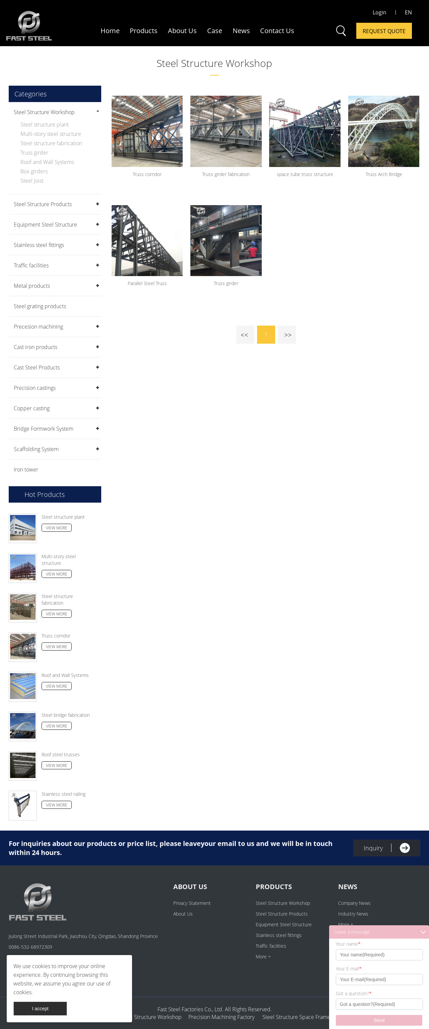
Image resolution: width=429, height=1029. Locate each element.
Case (214, 30)
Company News (354, 903)
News (241, 30)
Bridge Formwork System (43, 428)
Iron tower (26, 469)
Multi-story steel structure (50, 134)
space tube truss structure (305, 174)
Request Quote (384, 31)
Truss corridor (56, 635)
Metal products (32, 285)
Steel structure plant (44, 124)
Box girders (34, 171)
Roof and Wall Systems (47, 162)
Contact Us (277, 30)
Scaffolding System (36, 449)
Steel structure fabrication (51, 143)
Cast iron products (35, 347)
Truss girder (34, 152)
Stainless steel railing (63, 794)
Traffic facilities (31, 265)
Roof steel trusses (61, 754)
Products (144, 30)
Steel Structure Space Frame (294, 1017)
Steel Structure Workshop (214, 63)
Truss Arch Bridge (384, 174)
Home (110, 30)
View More (56, 528)
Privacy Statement (192, 903)
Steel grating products (40, 306)
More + (263, 956)
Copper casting (32, 408)
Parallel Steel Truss (147, 283)
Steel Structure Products (43, 204)
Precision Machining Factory (221, 1017)
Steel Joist (32, 180)
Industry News (353, 914)
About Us (182, 30)
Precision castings (35, 388)
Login (379, 12)
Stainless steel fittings (39, 245)
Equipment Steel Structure (45, 224)
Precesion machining (38, 326)
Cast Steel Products (37, 367)
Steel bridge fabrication (66, 715)
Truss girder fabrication (226, 174)
